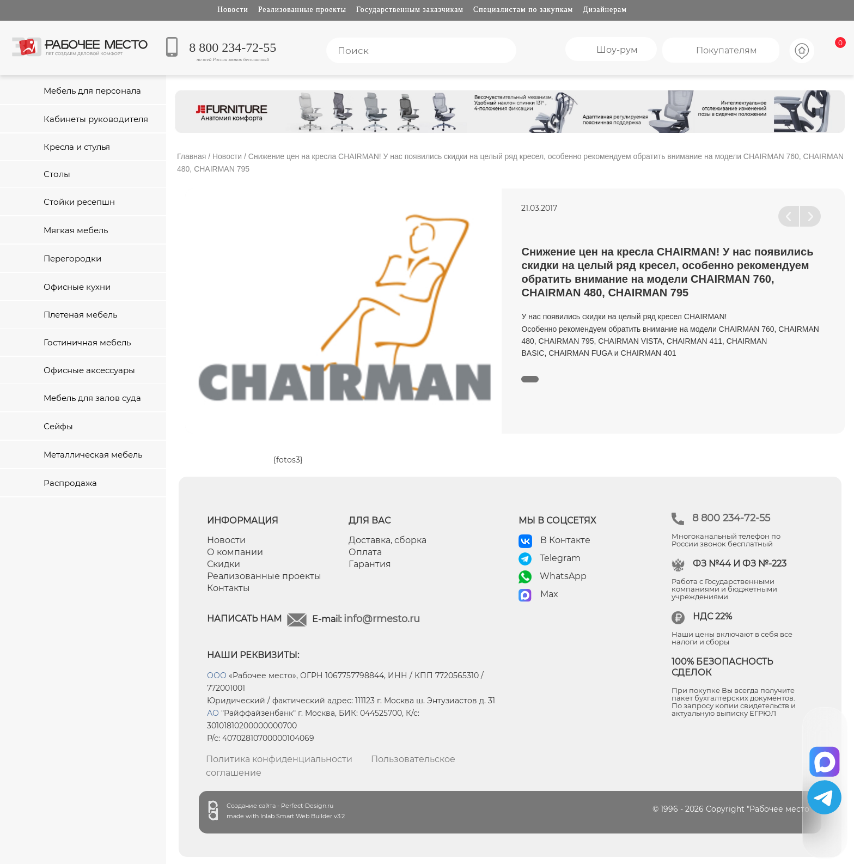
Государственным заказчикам (409, 9)
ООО (217, 675)
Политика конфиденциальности (279, 759)
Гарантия (370, 564)
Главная (191, 156)
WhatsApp (563, 576)
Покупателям (726, 50)
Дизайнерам (605, 9)
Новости (232, 9)
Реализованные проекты (302, 9)
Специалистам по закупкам (523, 9)
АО (213, 713)
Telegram (560, 558)
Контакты (228, 588)
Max (549, 594)
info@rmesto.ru (382, 619)
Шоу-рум (617, 50)
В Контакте (565, 540)
